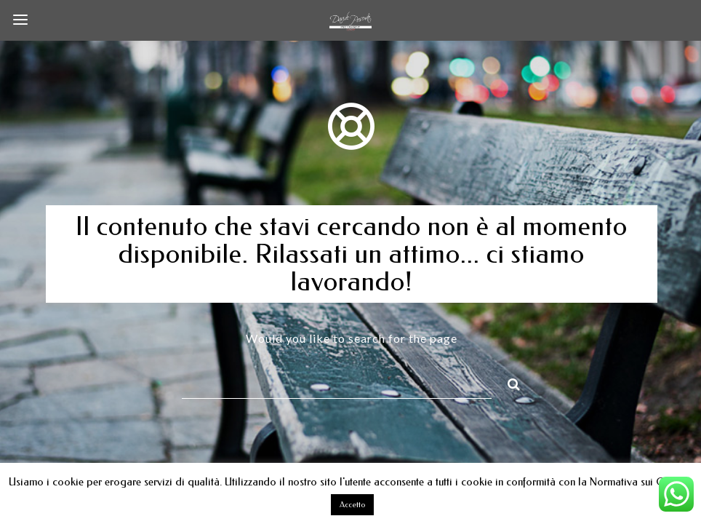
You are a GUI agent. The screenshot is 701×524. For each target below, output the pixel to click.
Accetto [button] (352, 504)
